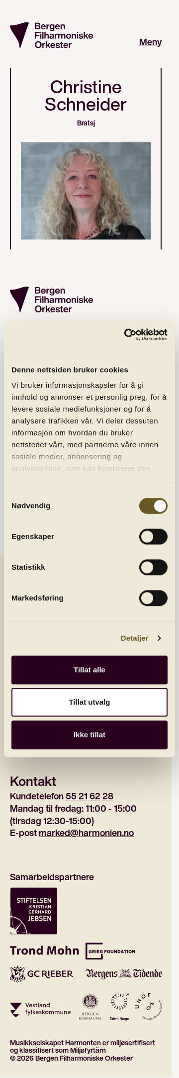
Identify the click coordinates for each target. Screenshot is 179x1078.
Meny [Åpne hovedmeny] (150, 42)
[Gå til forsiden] (51, 35)
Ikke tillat (89, 734)
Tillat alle (89, 669)
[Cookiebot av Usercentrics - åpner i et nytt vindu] (126, 334)
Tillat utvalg (89, 702)
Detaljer (135, 638)
